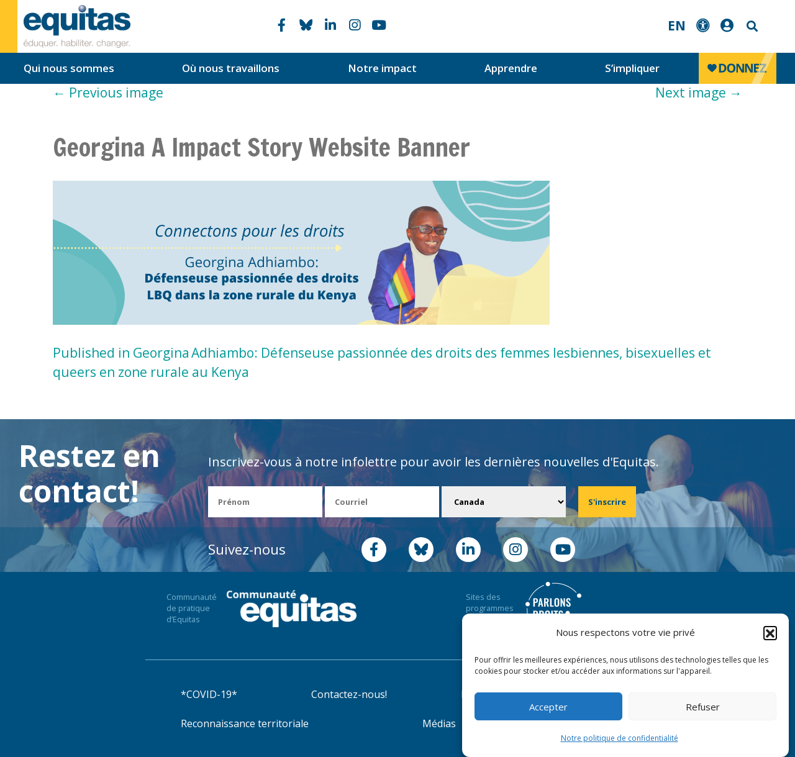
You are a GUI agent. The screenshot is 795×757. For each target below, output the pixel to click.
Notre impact (382, 68)
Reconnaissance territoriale (245, 723)
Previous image (108, 92)
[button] (770, 633)
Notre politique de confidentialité (619, 738)
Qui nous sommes (69, 68)
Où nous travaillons (230, 68)
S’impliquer (632, 68)
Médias (439, 723)
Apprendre (510, 68)
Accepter (548, 706)
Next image (698, 92)
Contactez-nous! (349, 694)
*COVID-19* (209, 694)
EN (677, 25)
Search (751, 26)
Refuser (703, 706)
